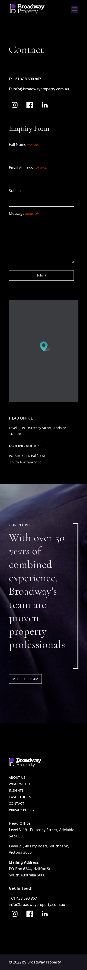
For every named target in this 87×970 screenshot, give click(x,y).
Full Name (24, 145)
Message (24, 214)
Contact (16, 803)
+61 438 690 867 (27, 78)
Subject (15, 190)
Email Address (28, 168)
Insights (16, 790)
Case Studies (20, 797)
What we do (19, 784)
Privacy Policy (21, 810)
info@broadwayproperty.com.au (41, 88)
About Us (17, 777)
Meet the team (25, 679)
